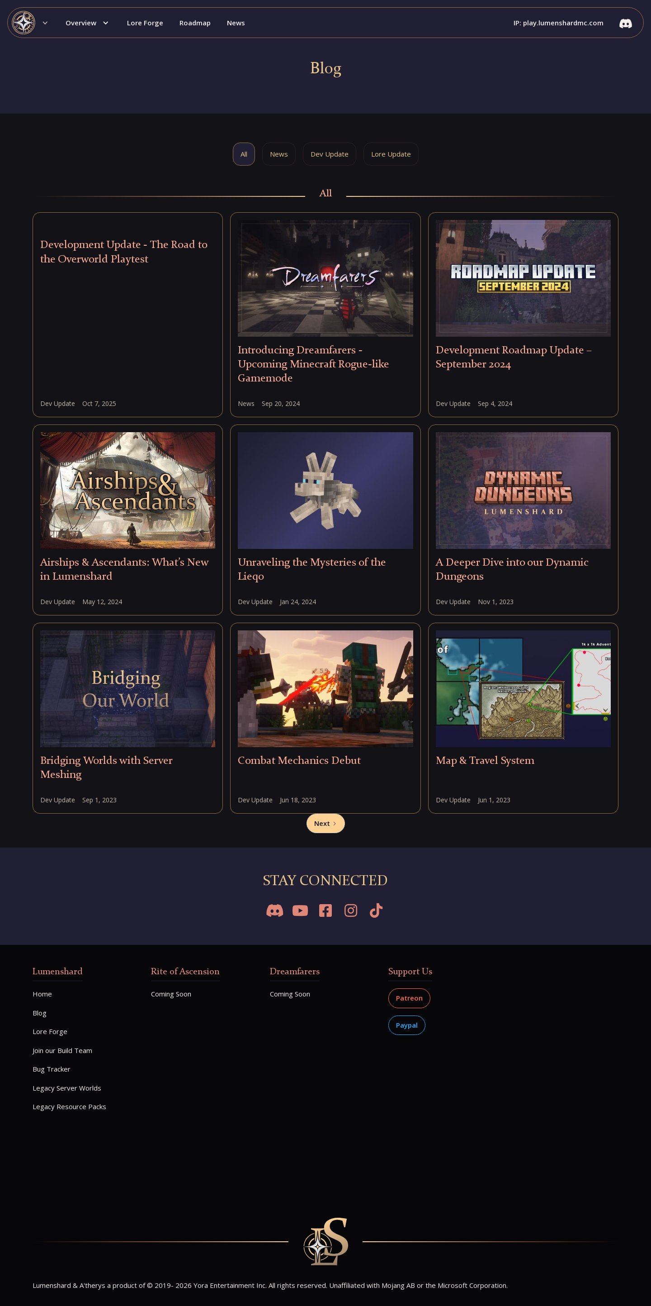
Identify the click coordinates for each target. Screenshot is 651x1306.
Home (42, 993)
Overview (81, 22)
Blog (40, 1012)
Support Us (410, 972)
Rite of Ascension (185, 972)
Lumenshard (57, 972)
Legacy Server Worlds (67, 1087)
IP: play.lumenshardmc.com (559, 22)
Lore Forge (145, 22)
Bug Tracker (52, 1068)
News (236, 22)
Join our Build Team (62, 1050)
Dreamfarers (295, 972)
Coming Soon (171, 993)
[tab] (244, 154)
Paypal (407, 1025)
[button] (33, 23)
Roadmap (195, 22)
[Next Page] (326, 824)
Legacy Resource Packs (69, 1106)
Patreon (409, 997)
